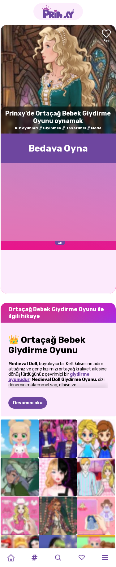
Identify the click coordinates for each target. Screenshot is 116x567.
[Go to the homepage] (58, 11)
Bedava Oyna (58, 148)
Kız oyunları (26, 128)
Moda (96, 128)
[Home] (11, 557)
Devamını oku (27, 403)
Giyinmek (52, 128)
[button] (34, 557)
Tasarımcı (76, 128)
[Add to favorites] (106, 36)
